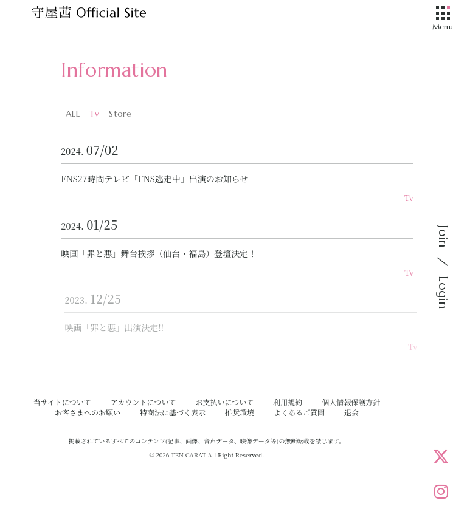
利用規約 (287, 402)
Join (443, 236)
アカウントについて (143, 402)
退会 (351, 412)
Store (120, 113)
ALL (73, 113)
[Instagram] (441, 491)
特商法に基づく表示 (173, 412)
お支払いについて (224, 402)
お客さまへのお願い (87, 412)
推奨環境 (239, 412)
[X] (441, 456)
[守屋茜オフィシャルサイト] (103, 15)
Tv (94, 113)
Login (443, 292)
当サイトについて (62, 402)
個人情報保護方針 (351, 402)
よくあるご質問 (299, 412)
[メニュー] (443, 14)
